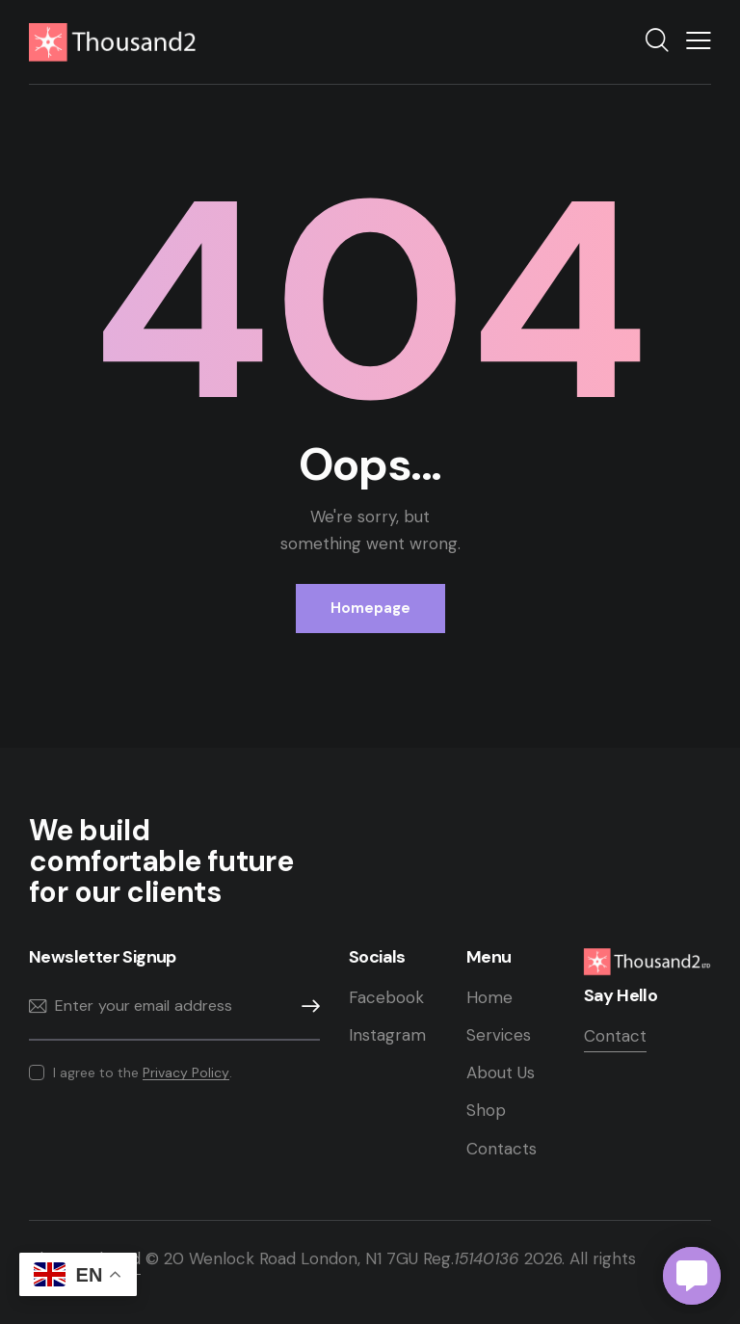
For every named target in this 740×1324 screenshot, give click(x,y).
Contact (615, 1035)
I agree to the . (142, 1072)
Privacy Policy (186, 1073)
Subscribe (305, 1006)
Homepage (370, 608)
